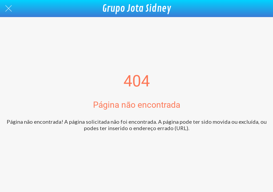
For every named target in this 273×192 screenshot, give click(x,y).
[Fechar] (8, 8)
